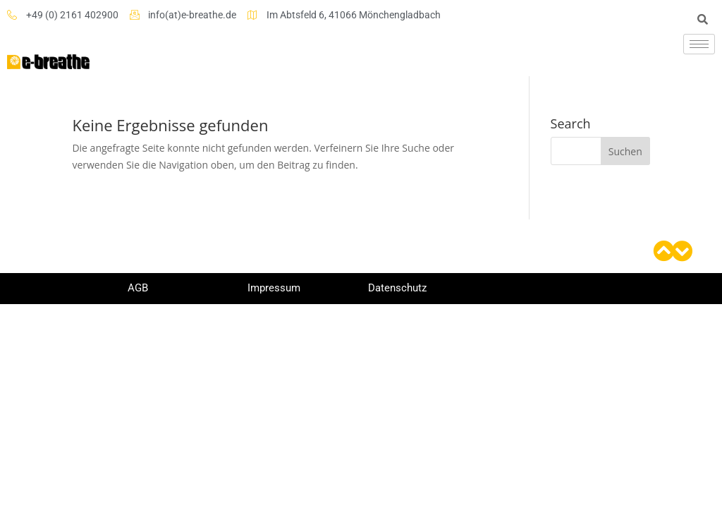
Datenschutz (397, 288)
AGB (138, 288)
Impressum (273, 288)
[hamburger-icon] (699, 44)
